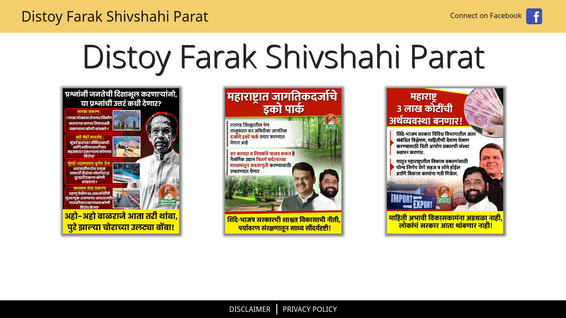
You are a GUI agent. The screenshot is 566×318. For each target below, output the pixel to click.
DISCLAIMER (249, 309)
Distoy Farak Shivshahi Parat (114, 16)
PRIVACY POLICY (310, 309)
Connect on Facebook (497, 15)
